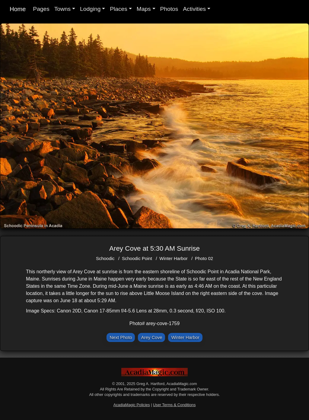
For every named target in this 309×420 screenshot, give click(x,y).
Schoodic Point (137, 258)
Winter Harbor (173, 258)
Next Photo (121, 337)
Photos (169, 9)
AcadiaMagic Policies (131, 405)
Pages (41, 9)
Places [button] (118, 9)
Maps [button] (144, 9)
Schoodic (105, 258)
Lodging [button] (90, 9)
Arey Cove (151, 337)
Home (18, 9)
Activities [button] (194, 9)
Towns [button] (62, 9)
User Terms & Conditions (174, 405)
